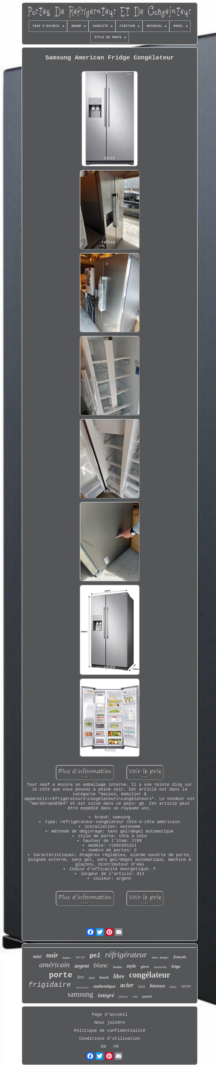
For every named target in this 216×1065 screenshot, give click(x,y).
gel (95, 955)
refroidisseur (82, 987)
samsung (80, 994)
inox (141, 986)
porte (60, 975)
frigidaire (50, 985)
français (180, 957)
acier (126, 985)
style (131, 966)
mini (37, 956)
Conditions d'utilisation (109, 1038)
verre (186, 986)
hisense (157, 986)
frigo (175, 966)
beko (92, 978)
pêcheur (123, 996)
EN (103, 1046)
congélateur (149, 974)
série (80, 957)
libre (118, 976)
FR (116, 1046)
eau (135, 996)
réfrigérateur (126, 954)
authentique (105, 986)
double (117, 967)
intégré (106, 995)
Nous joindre (109, 1022)
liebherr (67, 958)
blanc (101, 965)
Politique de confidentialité (109, 1030)
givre (145, 966)
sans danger (160, 957)
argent (81, 966)
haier (173, 987)
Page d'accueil (109, 1014)
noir (52, 955)
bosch (104, 977)
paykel (147, 996)
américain (54, 964)
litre (80, 977)
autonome (160, 967)
